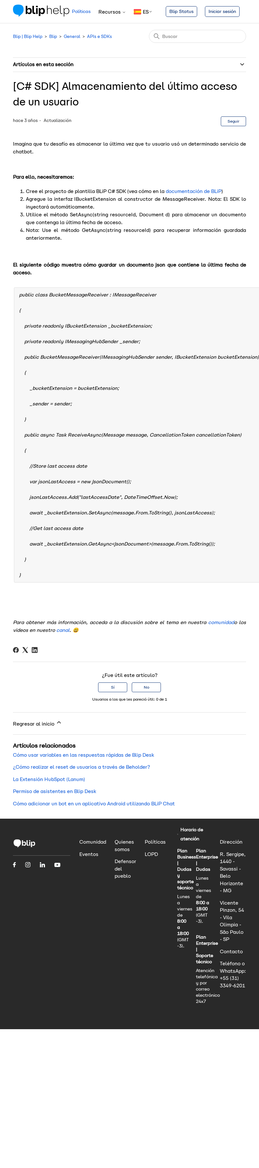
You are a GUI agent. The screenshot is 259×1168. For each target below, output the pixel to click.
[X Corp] (25, 650)
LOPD (151, 854)
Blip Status (181, 11)
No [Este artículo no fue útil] (146, 687)
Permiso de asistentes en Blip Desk (54, 791)
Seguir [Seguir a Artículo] (233, 121)
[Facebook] (16, 650)
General (72, 36)
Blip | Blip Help (27, 36)
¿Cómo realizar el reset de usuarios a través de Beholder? (81, 767)
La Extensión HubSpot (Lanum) (49, 779)
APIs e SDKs (99, 36)
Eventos (88, 854)
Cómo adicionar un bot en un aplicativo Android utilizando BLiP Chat (94, 804)
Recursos (112, 12)
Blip (53, 36)
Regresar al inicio (37, 723)
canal (63, 630)
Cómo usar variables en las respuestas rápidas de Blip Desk (83, 755)
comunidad (221, 622)
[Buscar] (197, 36)
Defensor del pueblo (125, 868)
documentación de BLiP (193, 191)
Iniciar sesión (222, 11)
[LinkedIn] (35, 650)
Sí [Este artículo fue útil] (113, 687)
